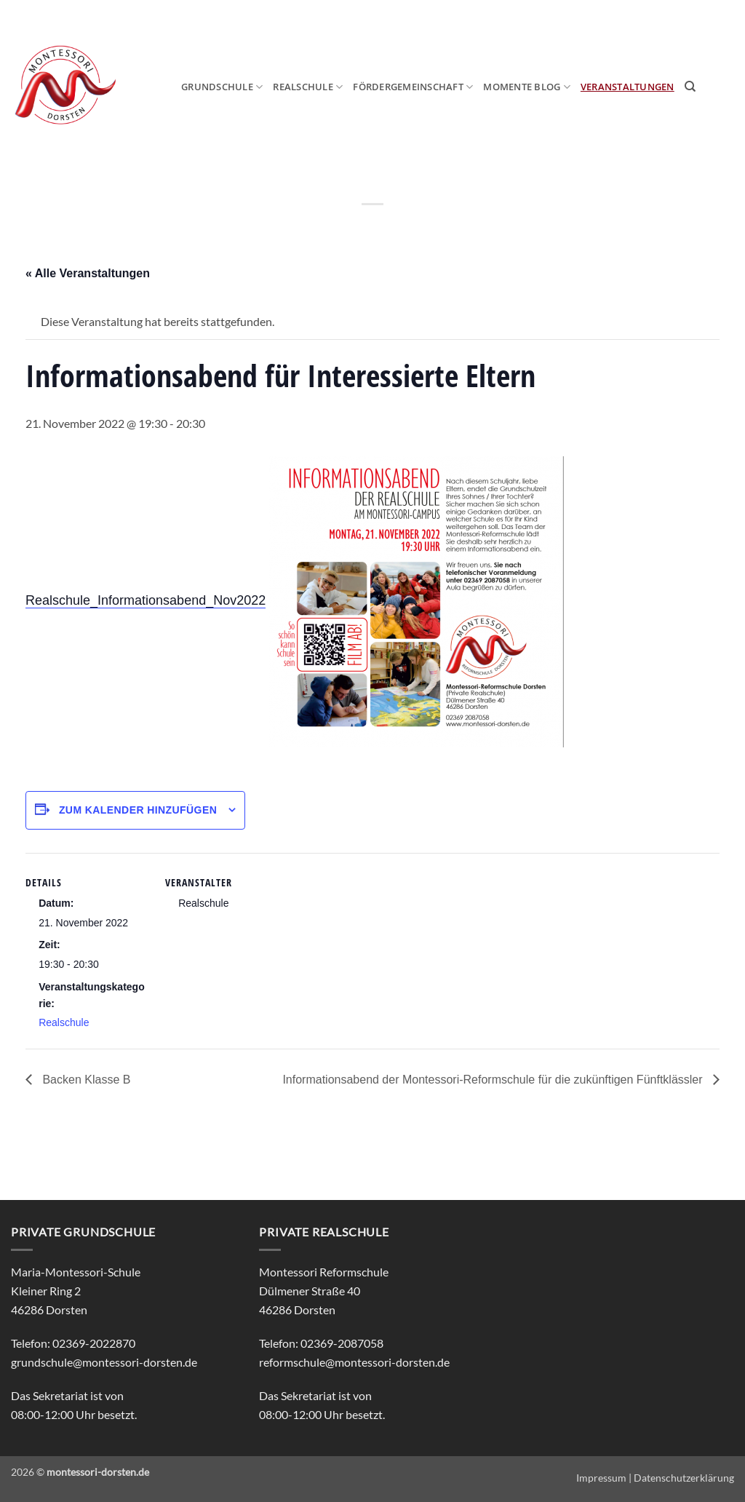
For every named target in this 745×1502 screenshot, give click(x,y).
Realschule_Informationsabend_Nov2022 (145, 600)
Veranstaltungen (627, 86)
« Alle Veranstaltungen (87, 273)
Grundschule (222, 87)
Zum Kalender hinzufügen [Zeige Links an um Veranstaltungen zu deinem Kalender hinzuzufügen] (138, 810)
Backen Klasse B (84, 1079)
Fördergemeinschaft (413, 87)
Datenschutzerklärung (684, 1477)
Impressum (601, 1477)
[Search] (690, 86)
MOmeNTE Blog (526, 87)
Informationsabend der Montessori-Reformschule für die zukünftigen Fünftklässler (494, 1079)
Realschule (308, 87)
